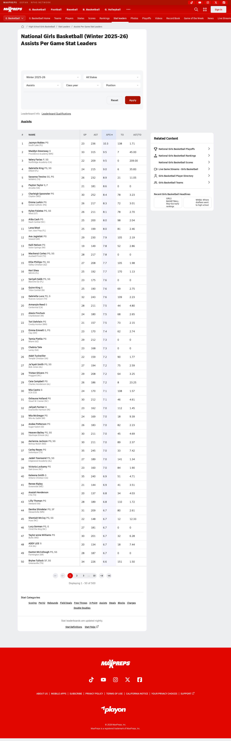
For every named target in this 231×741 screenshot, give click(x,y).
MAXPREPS (10, 2)
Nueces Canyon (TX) (38, 299)
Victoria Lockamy (38, 466)
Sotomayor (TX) (36, 452)
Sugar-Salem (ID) (36, 427)
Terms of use (114, 693)
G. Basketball (37, 9)
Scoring (32, 602)
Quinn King (34, 287)
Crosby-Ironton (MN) (38, 324)
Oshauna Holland (38, 398)
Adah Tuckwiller (37, 355)
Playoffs (146, 18)
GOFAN (24, 2)
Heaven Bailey (36, 432)
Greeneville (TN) (36, 563)
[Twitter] (216, 2)
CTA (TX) (32, 495)
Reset (114, 100)
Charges (131, 602)
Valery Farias (35, 159)
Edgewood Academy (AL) (40, 461)
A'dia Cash (34, 219)
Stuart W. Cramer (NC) (39, 401)
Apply (132, 100)
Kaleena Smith (36, 475)
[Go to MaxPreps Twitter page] (127, 680)
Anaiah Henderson (38, 492)
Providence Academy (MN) (41, 154)
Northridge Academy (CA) (40, 162)
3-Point (93, 602)
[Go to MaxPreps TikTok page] (91, 680)
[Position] (121, 85)
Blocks (121, 602)
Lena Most (34, 227)
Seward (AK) (34, 239)
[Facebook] (224, 2)
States (80, 18)
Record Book (173, 18)
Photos (134, 18)
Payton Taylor (36, 185)
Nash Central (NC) (37, 222)
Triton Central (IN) (37, 290)
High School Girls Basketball (42, 26)
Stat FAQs (92, 626)
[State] (112, 77)
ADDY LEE (34, 543)
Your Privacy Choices (164, 693)
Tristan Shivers (36, 372)
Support (188, 693)
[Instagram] (208, 2)
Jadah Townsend (38, 458)
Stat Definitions (73, 626)
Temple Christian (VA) (38, 358)
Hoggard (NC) (35, 375)
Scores (92, 18)
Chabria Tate (35, 347)
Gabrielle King (36, 168)
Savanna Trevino (37, 176)
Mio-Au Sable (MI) (37, 418)
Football (56, 9)
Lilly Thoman (35, 500)
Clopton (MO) (35, 196)
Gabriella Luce (36, 296)
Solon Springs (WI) (37, 247)
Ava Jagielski (36, 236)
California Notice (137, 693)
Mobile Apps (58, 693)
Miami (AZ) (34, 341)
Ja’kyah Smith (36, 364)
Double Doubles (82, 607)
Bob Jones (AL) (35, 367)
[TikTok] (191, 2)
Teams (57, 18)
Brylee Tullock (36, 560)
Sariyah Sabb (35, 279)
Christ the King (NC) (38, 529)
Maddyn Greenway (39, 151)
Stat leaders (120, 18)
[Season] (52, 77)
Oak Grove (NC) (36, 469)
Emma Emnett (36, 330)
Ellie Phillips (35, 262)
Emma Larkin (36, 202)
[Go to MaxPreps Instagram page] (115, 680)
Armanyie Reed (37, 304)
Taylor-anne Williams (40, 535)
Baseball (72, 9)
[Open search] (196, 9)
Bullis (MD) (34, 537)
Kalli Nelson (35, 244)
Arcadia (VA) (34, 188)
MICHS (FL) (34, 273)
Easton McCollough (39, 552)
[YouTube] (199, 2)
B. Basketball (91, 9)
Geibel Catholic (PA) (38, 205)
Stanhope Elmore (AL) (39, 435)
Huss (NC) (33, 520)
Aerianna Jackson (38, 441)
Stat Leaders (64, 26)
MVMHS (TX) (34, 179)
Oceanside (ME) (36, 486)
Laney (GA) (34, 350)
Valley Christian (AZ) (38, 264)
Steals (112, 602)
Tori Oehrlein (35, 321)
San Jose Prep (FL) (37, 230)
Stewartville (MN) (36, 512)
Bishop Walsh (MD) (37, 443)
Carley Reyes (35, 449)
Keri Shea (34, 270)
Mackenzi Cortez (38, 253)
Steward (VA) (34, 503)
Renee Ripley (36, 483)
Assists (103, 602)
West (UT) (33, 213)
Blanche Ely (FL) (36, 281)
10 (94, 575)
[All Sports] (128, 9)
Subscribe (76, 693)
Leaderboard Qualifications (56, 113)
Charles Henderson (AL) (39, 384)
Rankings (105, 18)
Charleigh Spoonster (39, 193)
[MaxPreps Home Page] (23, 26)
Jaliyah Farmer (36, 407)
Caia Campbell (36, 381)
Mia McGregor (36, 415)
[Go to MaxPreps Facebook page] (139, 680)
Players (69, 18)
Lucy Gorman (35, 526)
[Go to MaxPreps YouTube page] (103, 680)
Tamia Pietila (36, 338)
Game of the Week (194, 18)
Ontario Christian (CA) (38, 478)
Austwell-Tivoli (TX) (37, 256)
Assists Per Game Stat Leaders (88, 26)
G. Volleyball (113, 9)
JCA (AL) (32, 546)
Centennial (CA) (36, 307)
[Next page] (101, 575)
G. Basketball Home (39, 18)
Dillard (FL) (33, 171)
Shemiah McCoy (37, 517)
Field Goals (66, 602)
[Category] (42, 85)
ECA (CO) (33, 392)
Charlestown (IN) (36, 315)
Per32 (41, 602)
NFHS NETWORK (41, 2)
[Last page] (108, 575)
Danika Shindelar (38, 509)
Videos (158, 18)
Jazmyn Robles (37, 142)
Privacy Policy (94, 693)
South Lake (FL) (36, 145)
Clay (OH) (33, 333)
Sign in (218, 9)
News (211, 18)
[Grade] (82, 85)
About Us (42, 693)
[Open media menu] (205, 9)
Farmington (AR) (36, 554)
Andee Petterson (38, 424)
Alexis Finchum (37, 313)
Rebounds (52, 602)
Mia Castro (34, 389)
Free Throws (80, 602)
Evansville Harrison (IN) (39, 409)
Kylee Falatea (36, 210)
